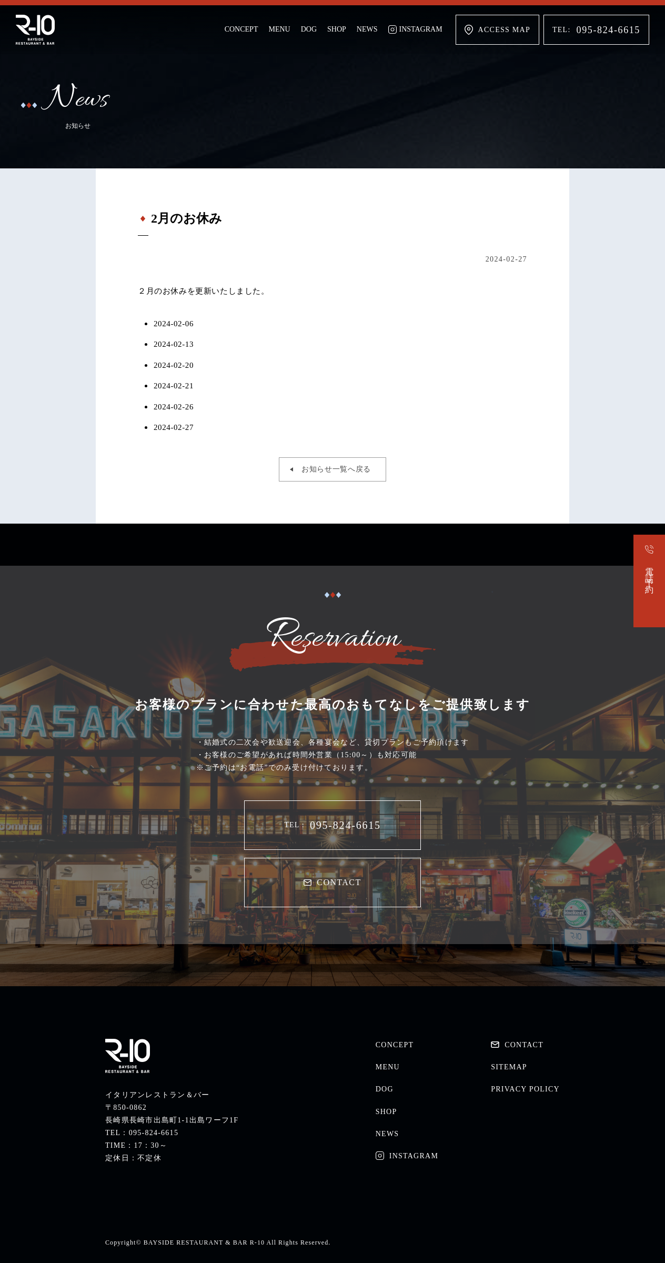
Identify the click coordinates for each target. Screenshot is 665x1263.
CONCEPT (241, 29)
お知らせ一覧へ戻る (336, 469)
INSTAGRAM (415, 29)
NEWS (367, 29)
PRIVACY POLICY (525, 1089)
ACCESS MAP (497, 30)
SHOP (336, 29)
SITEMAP (509, 1067)
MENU (279, 29)
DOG (309, 29)
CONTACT (332, 882)
